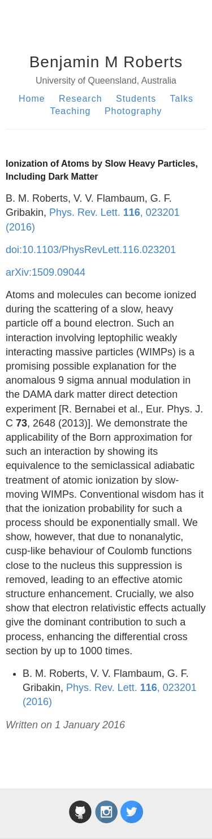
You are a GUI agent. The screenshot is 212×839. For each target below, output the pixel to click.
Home (32, 98)
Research (80, 98)
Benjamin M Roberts (106, 62)
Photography (133, 111)
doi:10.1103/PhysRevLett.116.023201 (91, 249)
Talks (181, 98)
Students (136, 98)
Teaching (70, 111)
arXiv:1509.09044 (45, 272)
